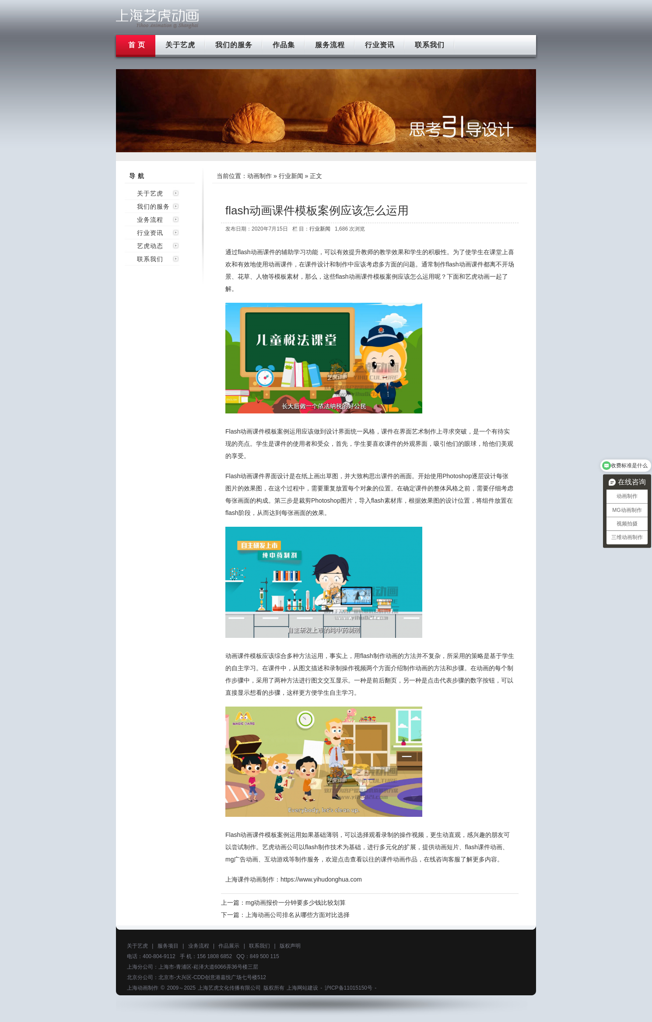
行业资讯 (380, 45)
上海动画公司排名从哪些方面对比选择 (297, 914)
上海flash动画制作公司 (157, 18)
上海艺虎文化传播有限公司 (229, 988)
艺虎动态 (150, 245)
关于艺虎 (180, 45)
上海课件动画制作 (249, 879)
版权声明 (290, 946)
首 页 (136, 45)
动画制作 (259, 175)
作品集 (284, 45)
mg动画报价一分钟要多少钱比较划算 (295, 902)
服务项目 (168, 946)
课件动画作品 (399, 859)
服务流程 (330, 45)
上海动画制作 (142, 988)
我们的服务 (233, 45)
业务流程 (150, 219)
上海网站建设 (302, 988)
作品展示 (228, 946)
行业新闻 (291, 175)
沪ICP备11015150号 (348, 988)
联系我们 (430, 45)
